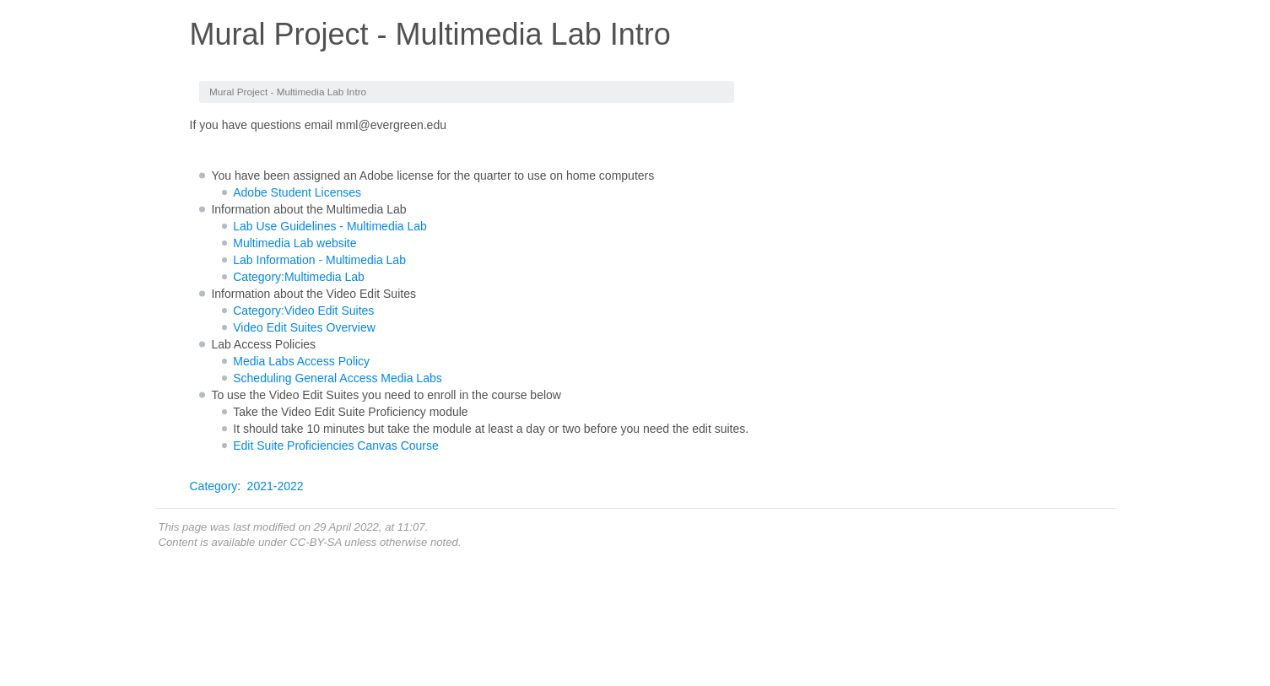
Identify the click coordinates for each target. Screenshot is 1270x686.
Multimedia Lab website (294, 243)
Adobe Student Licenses (297, 192)
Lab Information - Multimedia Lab (319, 260)
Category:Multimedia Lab (299, 277)
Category (214, 486)
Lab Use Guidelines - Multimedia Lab (330, 226)
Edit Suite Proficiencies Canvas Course (336, 445)
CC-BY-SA (315, 542)
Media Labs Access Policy (301, 361)
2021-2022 (275, 486)
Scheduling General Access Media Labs (337, 378)
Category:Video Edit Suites (303, 310)
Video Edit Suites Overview (304, 327)
